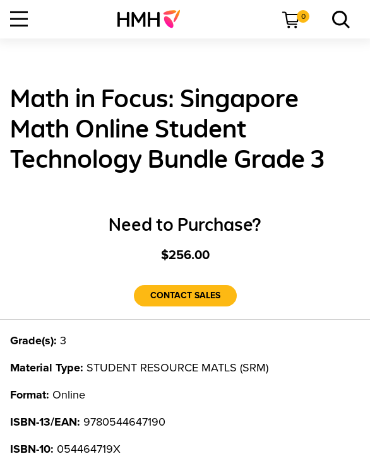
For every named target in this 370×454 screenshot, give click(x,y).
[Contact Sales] (185, 295)
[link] (153, 19)
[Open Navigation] (19, 19)
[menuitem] (153, 19)
